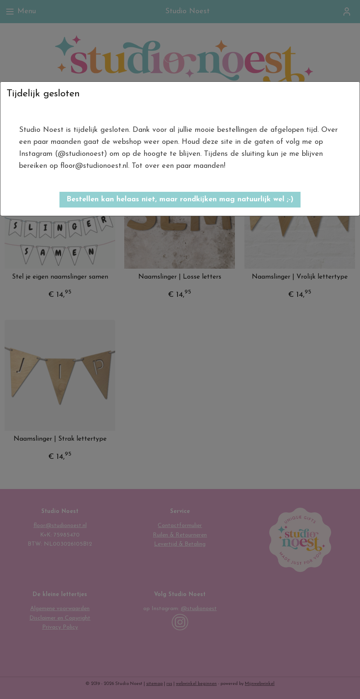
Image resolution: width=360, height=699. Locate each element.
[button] (180, 200)
